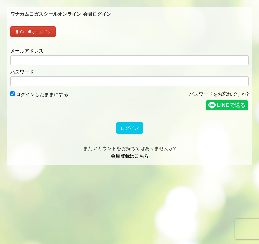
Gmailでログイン (33, 31)
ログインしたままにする (39, 94)
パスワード (22, 72)
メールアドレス (26, 51)
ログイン (129, 128)
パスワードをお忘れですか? (219, 94)
